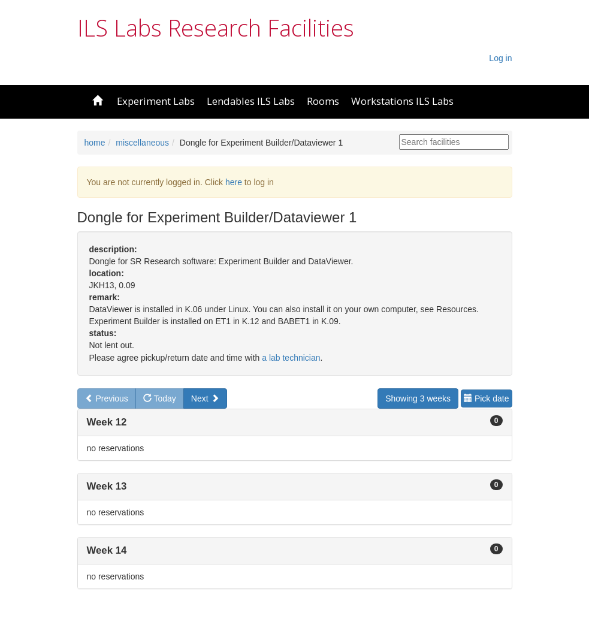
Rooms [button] (323, 101)
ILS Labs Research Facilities (215, 27)
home (94, 142)
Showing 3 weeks (418, 398)
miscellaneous (142, 142)
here (233, 182)
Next (205, 398)
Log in (500, 58)
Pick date (486, 398)
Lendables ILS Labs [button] (251, 101)
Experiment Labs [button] (156, 101)
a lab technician (291, 358)
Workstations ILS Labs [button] (402, 101)
